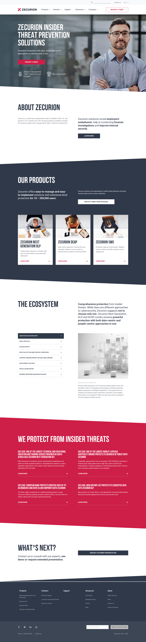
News (109, 599)
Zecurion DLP (23, 601)
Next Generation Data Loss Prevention (27, 596)
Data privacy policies (40, 364)
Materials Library (91, 599)
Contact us (117, 2)
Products (45, 9)
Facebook (19, 627)
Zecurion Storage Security (27, 609)
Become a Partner (46, 603)
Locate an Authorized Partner (50, 599)
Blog (87, 607)
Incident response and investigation (40, 375)
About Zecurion (112, 595)
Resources (80, 9)
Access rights (40, 347)
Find (92, 2)
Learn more (89, 136)
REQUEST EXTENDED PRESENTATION (103, 553)
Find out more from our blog (96, 202)
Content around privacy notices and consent (40, 358)
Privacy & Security (113, 607)
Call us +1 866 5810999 (25, 633)
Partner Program (46, 595)
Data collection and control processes (40, 353)
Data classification (40, 369)
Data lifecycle (40, 342)
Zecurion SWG (23, 605)
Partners (56, 9)
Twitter (25, 627)
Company (92, 9)
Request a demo (117, 10)
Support (68, 9)
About (110, 591)
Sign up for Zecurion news (119, 627)
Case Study (89, 595)
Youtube (36, 627)
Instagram (30, 627)
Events (88, 603)
